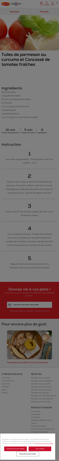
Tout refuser (40, 449)
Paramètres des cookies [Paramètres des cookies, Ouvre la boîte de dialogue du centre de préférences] (27, 454)
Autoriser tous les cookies (15, 449)
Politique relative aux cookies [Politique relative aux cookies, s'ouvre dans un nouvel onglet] (44, 443)
